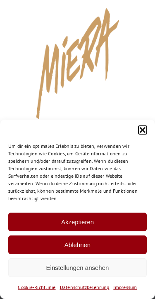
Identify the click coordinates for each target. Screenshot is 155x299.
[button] (142, 130)
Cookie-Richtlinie (36, 287)
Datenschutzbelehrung (85, 287)
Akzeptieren (77, 221)
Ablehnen (77, 244)
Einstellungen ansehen (77, 267)
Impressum (125, 287)
